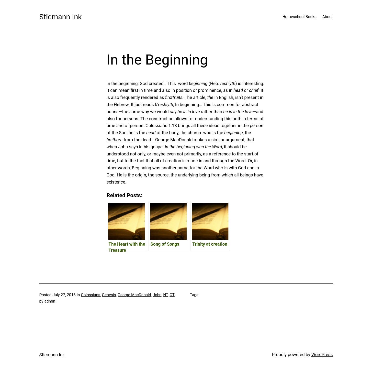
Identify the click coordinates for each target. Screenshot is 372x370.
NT (165, 295)
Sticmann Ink (60, 16)
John (157, 295)
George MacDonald (134, 295)
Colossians (90, 295)
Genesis (109, 295)
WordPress (322, 354)
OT (171, 295)
